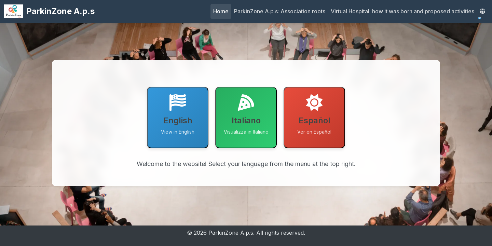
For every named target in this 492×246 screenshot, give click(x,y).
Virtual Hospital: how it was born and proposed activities (402, 11)
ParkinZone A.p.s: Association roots (279, 11)
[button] (482, 11)
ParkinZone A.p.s (49, 11)
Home (221, 11)
